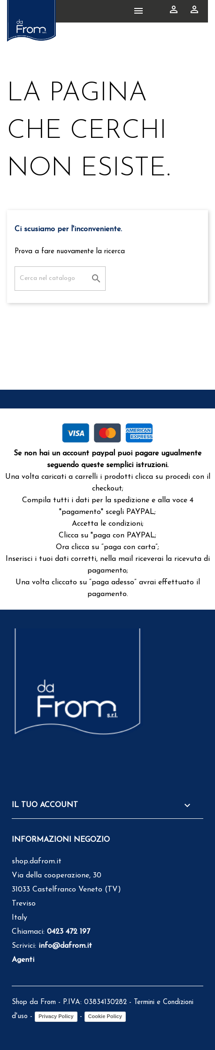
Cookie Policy (105, 1016)
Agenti (23, 960)
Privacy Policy (56, 1016)
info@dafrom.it (65, 946)
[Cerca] (60, 278)
